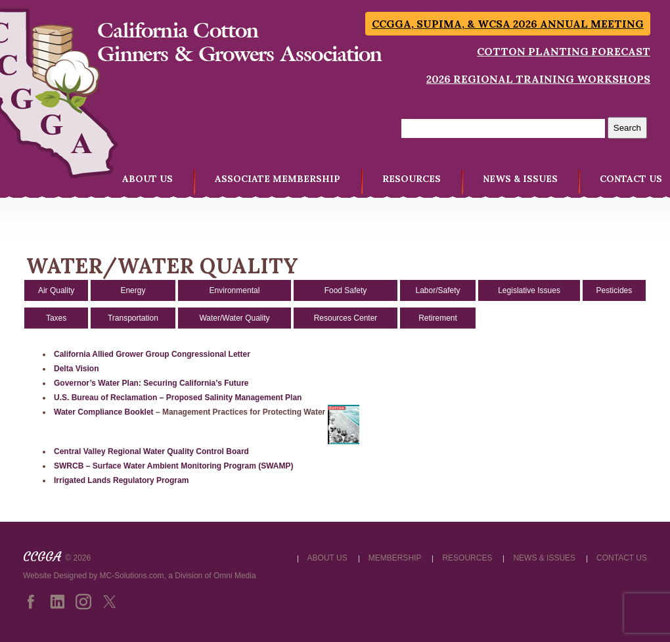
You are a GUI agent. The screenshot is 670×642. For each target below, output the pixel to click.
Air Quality (56, 290)
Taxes (56, 318)
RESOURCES (411, 179)
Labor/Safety (437, 290)
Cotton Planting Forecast (563, 51)
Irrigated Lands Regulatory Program (121, 480)
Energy (132, 290)
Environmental (235, 290)
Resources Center (346, 318)
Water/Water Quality (234, 318)
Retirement (437, 318)
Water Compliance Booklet (104, 412)
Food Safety (345, 290)
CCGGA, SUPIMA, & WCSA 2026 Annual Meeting (508, 23)
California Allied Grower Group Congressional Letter (152, 354)
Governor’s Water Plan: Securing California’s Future (151, 383)
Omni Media (234, 575)
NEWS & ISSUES (520, 179)
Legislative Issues (529, 290)
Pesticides (614, 290)
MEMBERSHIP (395, 557)
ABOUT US (147, 179)
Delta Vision (76, 368)
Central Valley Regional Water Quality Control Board (151, 451)
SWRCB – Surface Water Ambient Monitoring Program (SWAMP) (173, 465)
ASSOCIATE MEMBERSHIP (277, 179)
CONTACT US (631, 179)
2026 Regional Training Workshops (538, 78)
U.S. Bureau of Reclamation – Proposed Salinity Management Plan (178, 397)
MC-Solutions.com (132, 575)
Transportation (133, 318)
